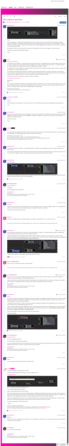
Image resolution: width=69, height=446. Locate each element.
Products (4, 7)
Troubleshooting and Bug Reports (12, 20)
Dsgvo (56, 1)
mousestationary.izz (11, 373)
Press (52, 1)
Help (15, 7)
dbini (8, 182)
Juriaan (8, 367)
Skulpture (9, 126)
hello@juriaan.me (43, 406)
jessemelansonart (10, 24)
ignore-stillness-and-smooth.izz (13, 76)
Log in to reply (62, 21)
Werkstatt (21, 7)
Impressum (61, 1)
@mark (16, 95)
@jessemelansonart (14, 60)
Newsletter (29, 7)
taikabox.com (9, 191)
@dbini (9, 203)
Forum (10, 7)
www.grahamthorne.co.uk (18, 134)
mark (8, 58)
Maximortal (9, 215)
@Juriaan (11, 426)
